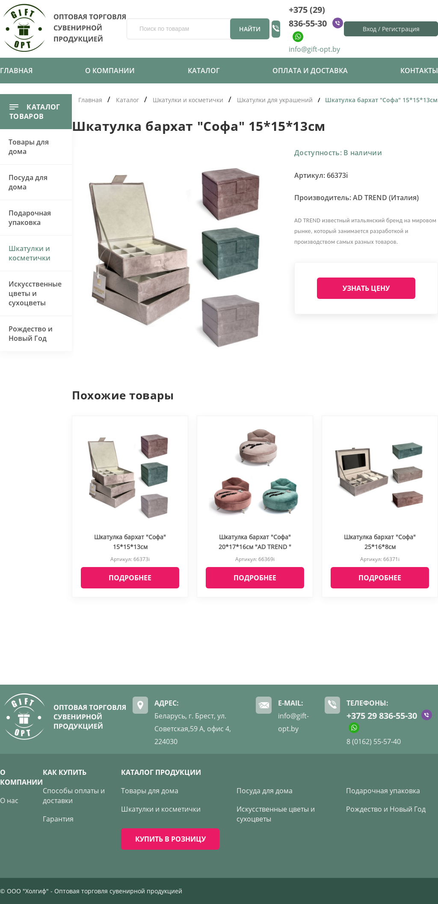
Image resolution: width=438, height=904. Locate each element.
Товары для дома (29, 146)
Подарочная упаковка (30, 217)
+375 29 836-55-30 (381, 715)
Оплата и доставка (310, 70)
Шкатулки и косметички (29, 253)
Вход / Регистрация (391, 29)
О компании (110, 70)
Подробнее (130, 577)
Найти (249, 29)
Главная (16, 70)
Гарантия (58, 819)
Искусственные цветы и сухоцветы (35, 293)
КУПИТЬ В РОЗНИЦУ (170, 839)
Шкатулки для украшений (275, 100)
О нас (9, 800)
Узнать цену (366, 288)
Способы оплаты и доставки (74, 795)
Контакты (419, 70)
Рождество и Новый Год (31, 333)
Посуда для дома (28, 182)
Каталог (204, 70)
